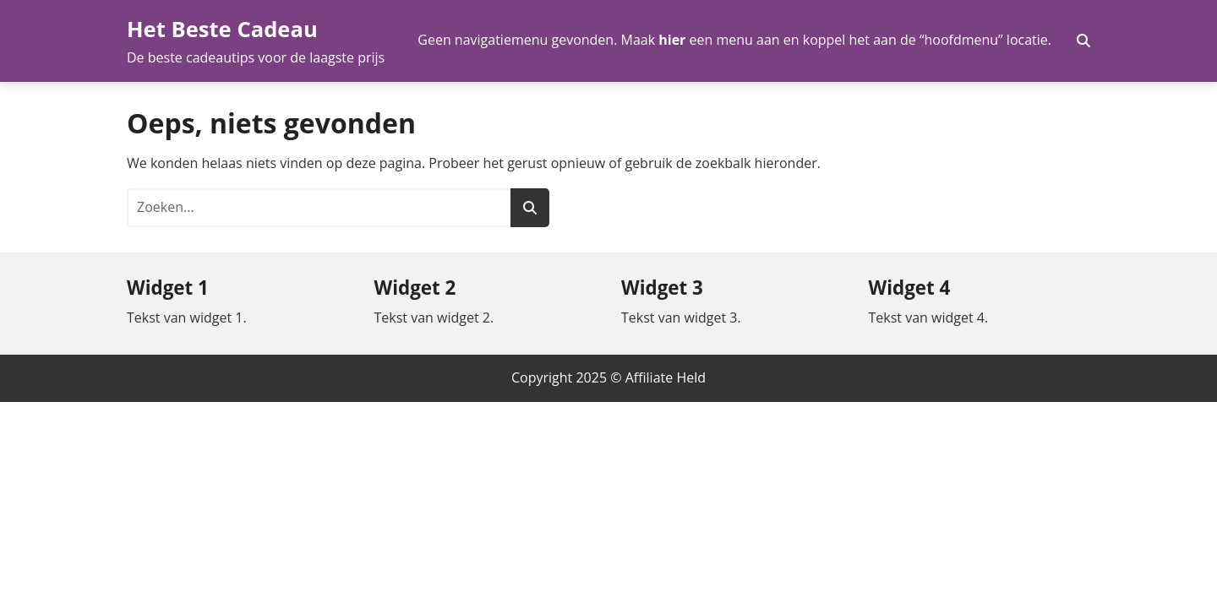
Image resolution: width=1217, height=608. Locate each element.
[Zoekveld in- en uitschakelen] (1083, 40)
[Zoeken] (529, 207)
